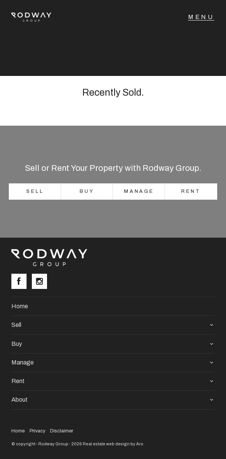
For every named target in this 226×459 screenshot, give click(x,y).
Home (19, 306)
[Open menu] (201, 17)
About (19, 399)
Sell (35, 191)
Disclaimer (61, 431)
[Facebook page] (21, 282)
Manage (139, 191)
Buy (87, 191)
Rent (191, 191)
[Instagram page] (41, 282)
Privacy (37, 431)
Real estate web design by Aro (113, 444)
